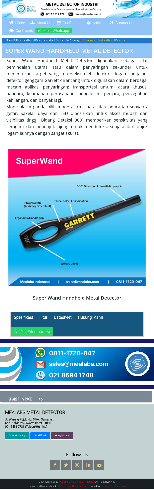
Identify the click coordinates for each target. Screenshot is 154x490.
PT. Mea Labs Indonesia (113, 486)
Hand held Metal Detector (30, 40)
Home (18, 23)
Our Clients (23, 31)
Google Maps (62, 436)
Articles (106, 23)
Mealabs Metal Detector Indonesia (77, 18)
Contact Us (135, 23)
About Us (44, 23)
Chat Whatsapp (59, 31)
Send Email (40, 436)
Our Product (76, 23)
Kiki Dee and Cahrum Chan (72, 486)
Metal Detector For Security (64, 40)
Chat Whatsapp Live (32, 332)
